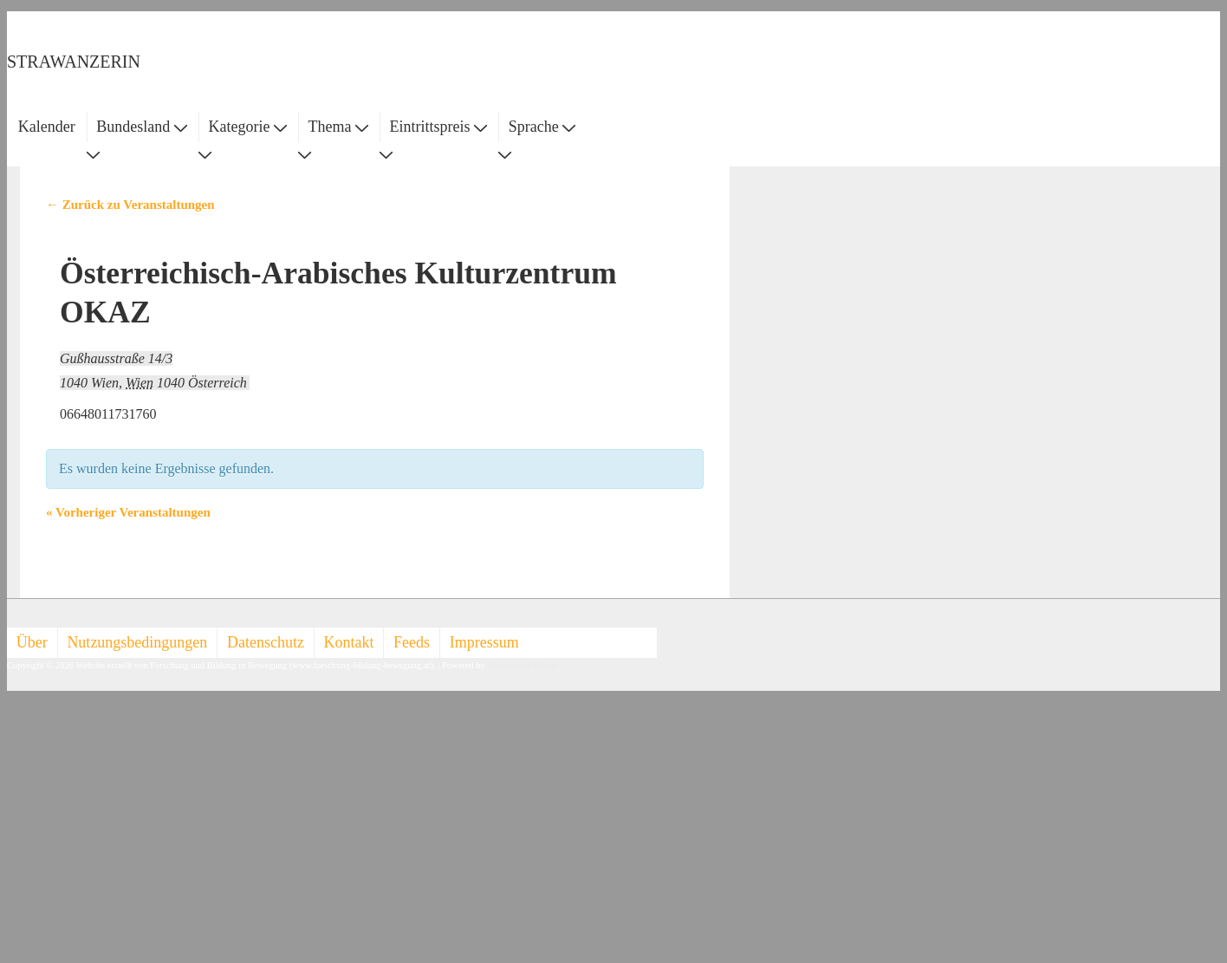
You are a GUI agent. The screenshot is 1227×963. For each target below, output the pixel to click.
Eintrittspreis (439, 126)
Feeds (411, 642)
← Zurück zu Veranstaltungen (130, 204)
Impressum (484, 642)
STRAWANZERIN (73, 61)
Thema (338, 126)
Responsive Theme (522, 665)
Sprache (542, 126)
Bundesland (141, 126)
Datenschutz (265, 642)
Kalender (46, 126)
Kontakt (349, 642)
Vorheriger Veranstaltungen (128, 512)
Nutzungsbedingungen (137, 642)
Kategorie (247, 126)
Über (32, 642)
